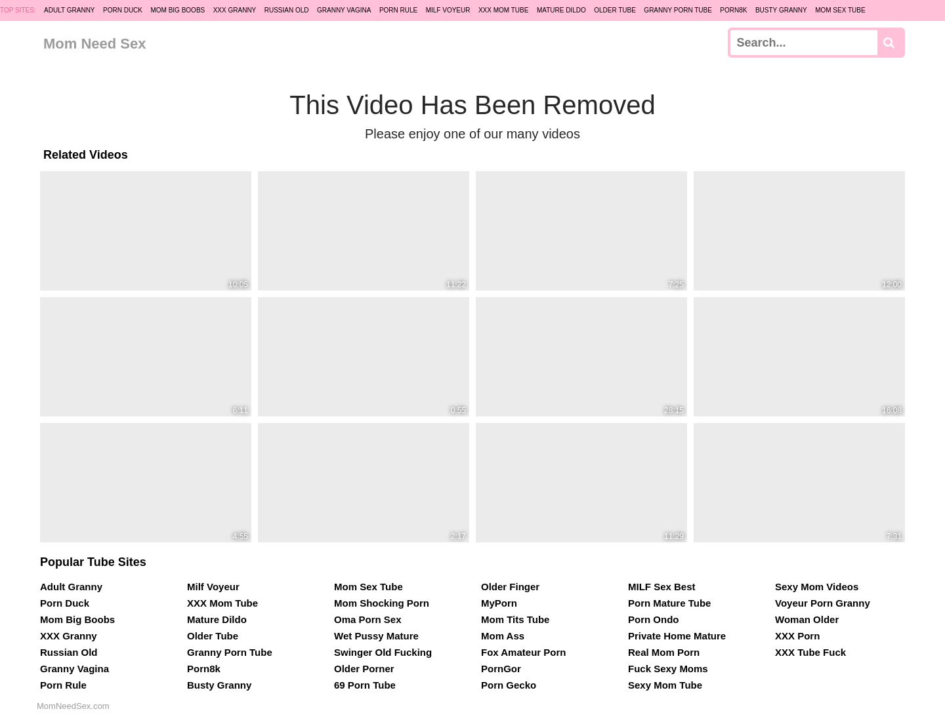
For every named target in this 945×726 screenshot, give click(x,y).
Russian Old (286, 10)
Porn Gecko (508, 685)
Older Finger (510, 586)
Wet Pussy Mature (376, 635)
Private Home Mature (677, 635)
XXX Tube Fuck (810, 652)
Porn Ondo (653, 619)
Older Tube (615, 10)
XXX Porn (797, 635)
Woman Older (807, 619)
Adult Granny (69, 10)
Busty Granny (781, 10)
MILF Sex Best (662, 586)
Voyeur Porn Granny (822, 603)
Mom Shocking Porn (381, 603)
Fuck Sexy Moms (668, 668)
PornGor (501, 668)
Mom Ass (502, 635)
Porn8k (733, 10)
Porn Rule (398, 10)
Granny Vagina (344, 10)
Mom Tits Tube (515, 619)
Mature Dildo (561, 10)
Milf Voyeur (448, 10)
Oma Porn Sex (368, 619)
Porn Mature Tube (669, 603)
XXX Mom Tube (503, 10)
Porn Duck (122, 10)
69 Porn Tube (365, 685)
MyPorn (499, 603)
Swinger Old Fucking (383, 652)
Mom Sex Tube (840, 10)
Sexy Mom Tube (665, 685)
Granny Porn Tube (678, 10)
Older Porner (364, 668)
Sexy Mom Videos (816, 586)
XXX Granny (235, 10)
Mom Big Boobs (177, 10)
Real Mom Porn (664, 652)
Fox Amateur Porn (523, 652)
